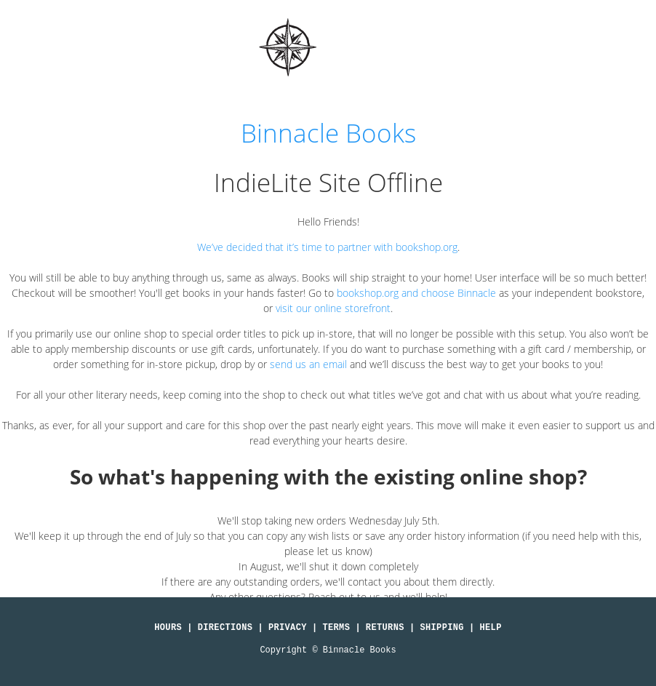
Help (491, 628)
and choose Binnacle (447, 293)
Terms (336, 628)
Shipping (442, 628)
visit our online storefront (333, 308)
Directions (225, 628)
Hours (168, 628)
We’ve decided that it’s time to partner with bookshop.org (327, 247)
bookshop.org (368, 293)
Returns (385, 628)
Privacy (287, 628)
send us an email (308, 364)
